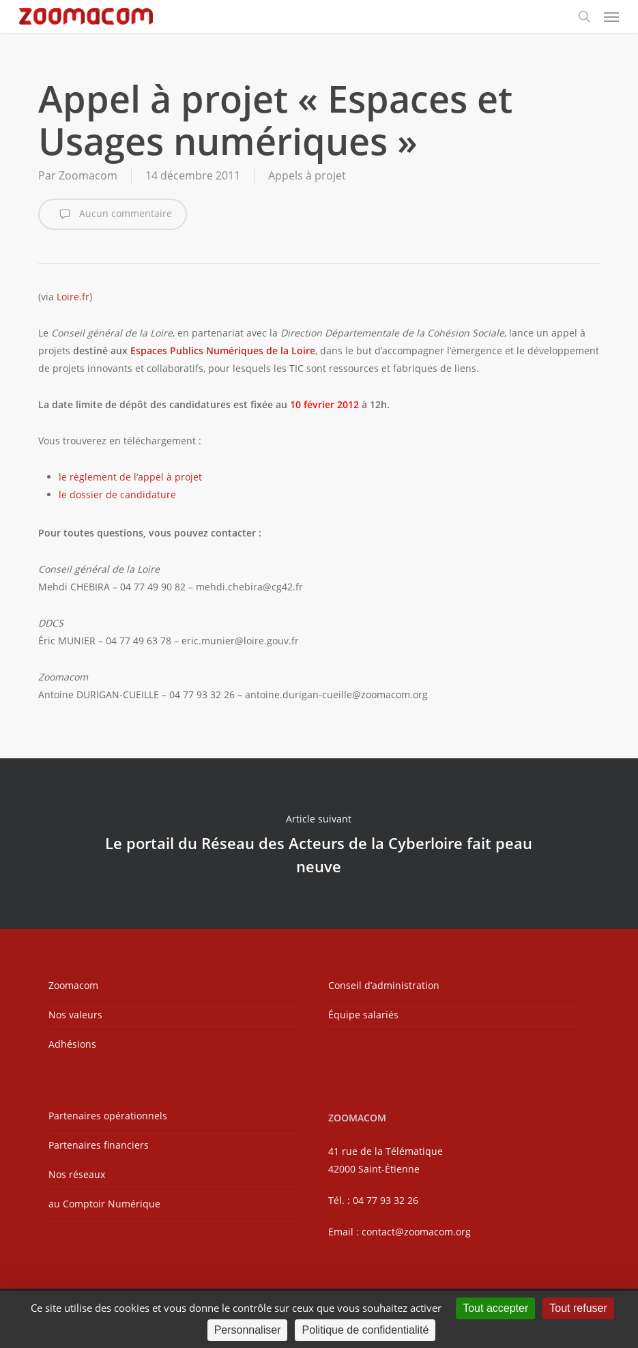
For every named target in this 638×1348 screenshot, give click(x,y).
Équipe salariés (363, 1014)
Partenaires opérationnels (107, 1115)
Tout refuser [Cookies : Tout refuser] (578, 1308)
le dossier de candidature (117, 494)
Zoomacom (88, 175)
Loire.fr (73, 296)
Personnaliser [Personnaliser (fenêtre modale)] (247, 1330)
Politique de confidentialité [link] (365, 1330)
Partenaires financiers (98, 1144)
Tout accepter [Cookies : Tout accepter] (495, 1308)
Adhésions (72, 1043)
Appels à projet (307, 175)
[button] (611, 16)
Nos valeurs (75, 1014)
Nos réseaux (76, 1174)
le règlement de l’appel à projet (130, 476)
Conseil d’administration (383, 985)
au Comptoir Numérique (104, 1203)
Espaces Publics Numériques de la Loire (222, 350)
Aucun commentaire (112, 214)
